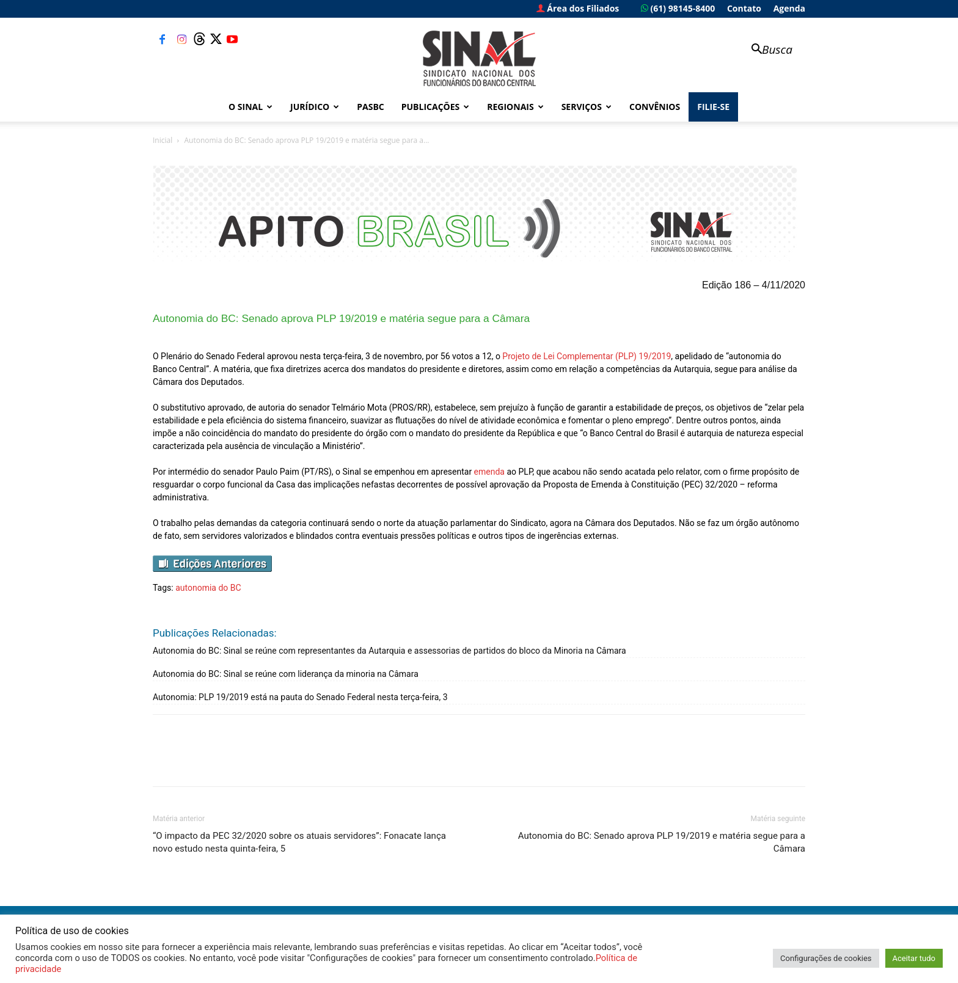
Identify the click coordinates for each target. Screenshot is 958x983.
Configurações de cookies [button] (825, 958)
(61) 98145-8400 (678, 8)
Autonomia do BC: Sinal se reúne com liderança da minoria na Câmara (286, 674)
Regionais (515, 106)
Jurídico (314, 106)
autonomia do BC (208, 588)
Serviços (586, 106)
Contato (744, 8)
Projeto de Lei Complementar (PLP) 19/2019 (586, 356)
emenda (489, 472)
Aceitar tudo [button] (914, 958)
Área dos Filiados (578, 8)
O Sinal (250, 106)
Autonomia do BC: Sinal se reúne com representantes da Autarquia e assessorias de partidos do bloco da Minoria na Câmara (389, 651)
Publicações (435, 106)
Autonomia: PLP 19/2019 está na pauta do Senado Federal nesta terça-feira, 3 (300, 697)
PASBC (370, 106)
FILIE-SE (713, 106)
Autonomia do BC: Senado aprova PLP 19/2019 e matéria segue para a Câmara (661, 842)
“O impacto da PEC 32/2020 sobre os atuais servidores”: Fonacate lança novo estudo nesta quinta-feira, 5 (299, 842)
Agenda (789, 8)
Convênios (654, 106)
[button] (766, 50)
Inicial (162, 140)
